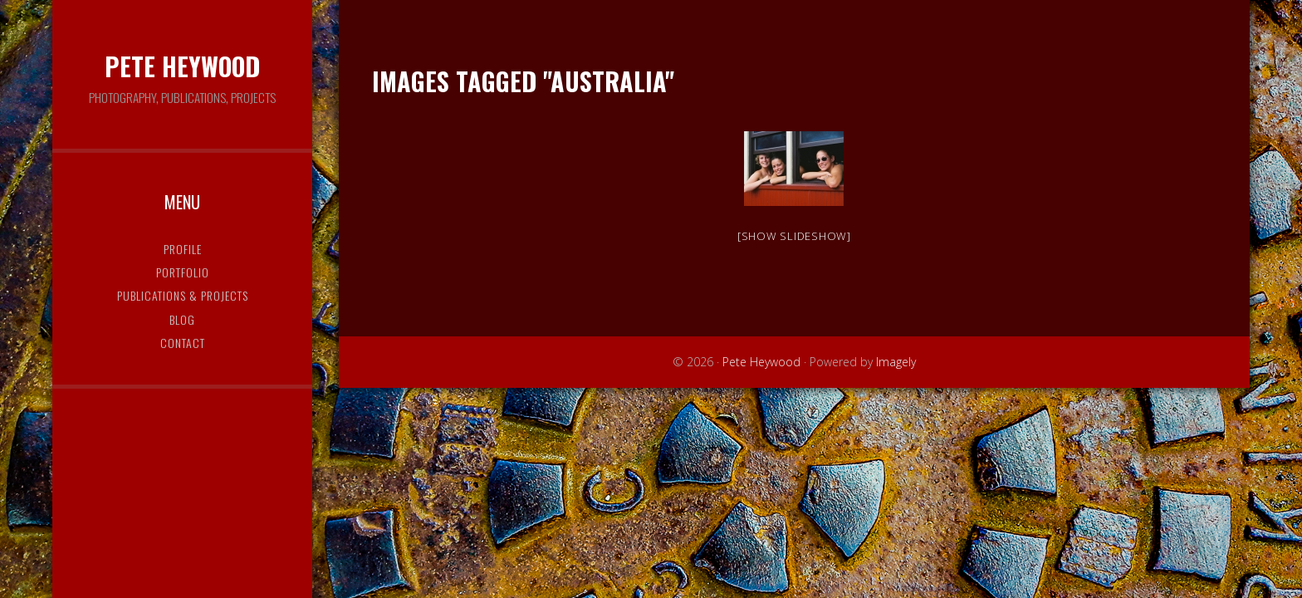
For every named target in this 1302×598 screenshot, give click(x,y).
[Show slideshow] (794, 235)
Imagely (896, 362)
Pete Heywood (182, 66)
